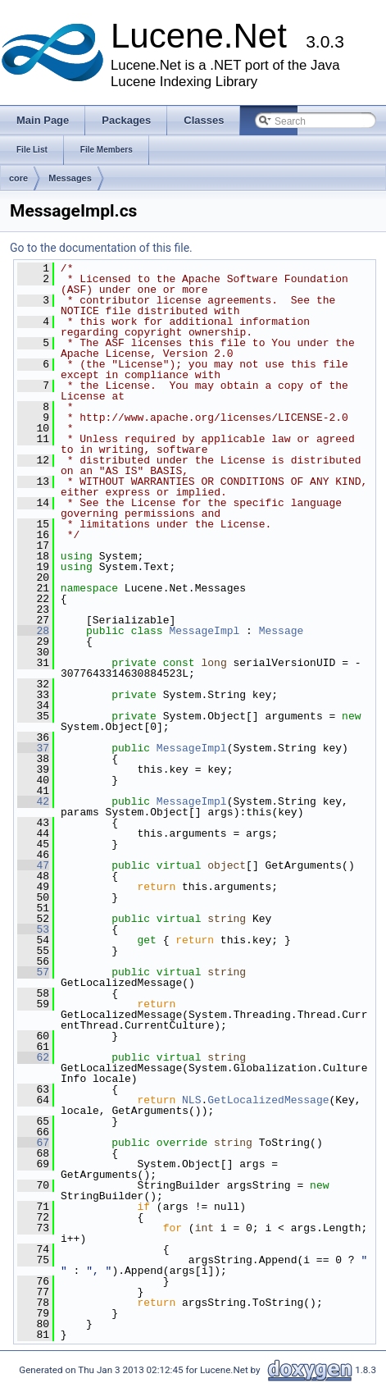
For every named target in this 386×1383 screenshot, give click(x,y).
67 (33, 1142)
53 (33, 929)
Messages (70, 178)
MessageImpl (204, 630)
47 (33, 865)
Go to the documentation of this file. (101, 247)
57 (33, 972)
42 (33, 801)
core (18, 178)
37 (33, 748)
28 (33, 630)
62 (33, 1057)
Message (281, 630)
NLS (191, 1100)
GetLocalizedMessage (268, 1100)
